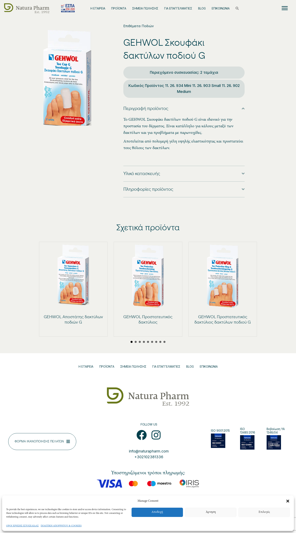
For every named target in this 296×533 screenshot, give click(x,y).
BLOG (202, 8)
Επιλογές (264, 512)
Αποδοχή (157, 512)
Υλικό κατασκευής (141, 173)
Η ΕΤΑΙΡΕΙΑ (97, 8)
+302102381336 (148, 457)
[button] (288, 501)
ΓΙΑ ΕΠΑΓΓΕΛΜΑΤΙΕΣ (178, 8)
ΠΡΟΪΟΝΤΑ (118, 8)
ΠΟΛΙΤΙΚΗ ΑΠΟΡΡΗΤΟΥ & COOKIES (61, 526)
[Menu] (284, 8)
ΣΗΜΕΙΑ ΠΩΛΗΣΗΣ (145, 8)
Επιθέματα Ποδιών (138, 26)
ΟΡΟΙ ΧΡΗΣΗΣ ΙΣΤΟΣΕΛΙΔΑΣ (22, 526)
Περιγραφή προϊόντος (145, 108)
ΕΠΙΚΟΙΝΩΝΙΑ (221, 8)
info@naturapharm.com (149, 451)
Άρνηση (211, 512)
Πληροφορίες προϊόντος (148, 189)
